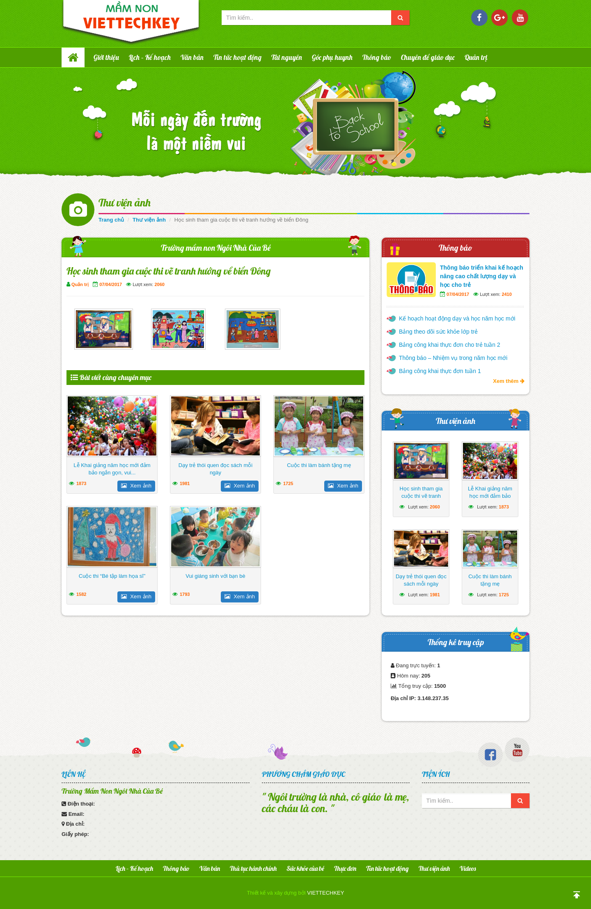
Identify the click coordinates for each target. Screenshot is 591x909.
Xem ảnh (136, 486)
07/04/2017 (110, 284)
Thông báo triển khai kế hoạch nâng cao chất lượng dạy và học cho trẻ (481, 276)
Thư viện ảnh (124, 202)
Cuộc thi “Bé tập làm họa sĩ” (112, 576)
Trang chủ (111, 220)
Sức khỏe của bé (305, 868)
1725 (288, 483)
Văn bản (192, 57)
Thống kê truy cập (456, 642)
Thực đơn (345, 868)
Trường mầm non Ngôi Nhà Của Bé (215, 248)
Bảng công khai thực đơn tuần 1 (440, 371)
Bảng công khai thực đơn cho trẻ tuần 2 (449, 344)
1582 (81, 594)
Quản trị (476, 57)
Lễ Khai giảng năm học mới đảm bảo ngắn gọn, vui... (111, 469)
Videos (468, 868)
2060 (160, 284)
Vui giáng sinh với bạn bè (215, 576)
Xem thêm (509, 381)
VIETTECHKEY (325, 893)
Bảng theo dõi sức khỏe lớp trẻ (438, 331)
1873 (81, 483)
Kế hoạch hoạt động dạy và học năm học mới (457, 318)
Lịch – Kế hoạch (150, 57)
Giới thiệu (106, 57)
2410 (506, 294)
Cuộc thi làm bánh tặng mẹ (319, 465)
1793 (185, 594)
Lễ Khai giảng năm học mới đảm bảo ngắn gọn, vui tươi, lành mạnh (489, 499)
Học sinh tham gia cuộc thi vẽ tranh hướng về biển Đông (421, 495)
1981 (185, 483)
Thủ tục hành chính (253, 868)
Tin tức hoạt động (237, 57)
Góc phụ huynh (332, 57)
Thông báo (376, 57)
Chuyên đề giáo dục (428, 57)
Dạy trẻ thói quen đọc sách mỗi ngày (215, 469)
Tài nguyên (286, 57)
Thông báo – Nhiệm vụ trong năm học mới (453, 358)
